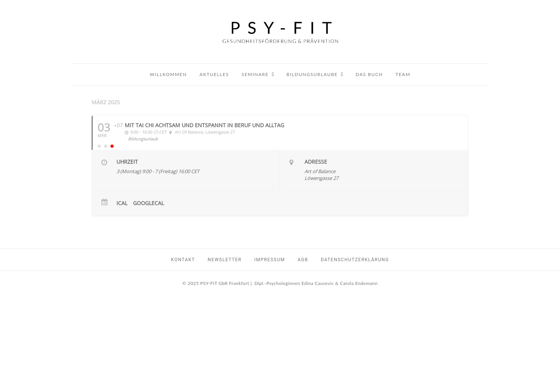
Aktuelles (214, 74)
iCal (121, 203)
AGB (303, 259)
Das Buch (369, 74)
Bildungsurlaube (312, 74)
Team (403, 74)
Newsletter (225, 259)
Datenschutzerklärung (355, 259)
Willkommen (168, 74)
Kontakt (183, 259)
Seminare (255, 74)
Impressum (269, 259)
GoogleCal (148, 203)
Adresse (315, 161)
